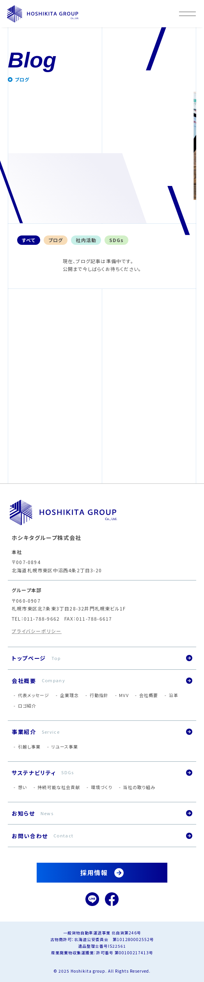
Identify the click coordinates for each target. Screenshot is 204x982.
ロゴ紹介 (27, 705)
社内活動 (86, 240)
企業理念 (69, 695)
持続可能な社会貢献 (58, 787)
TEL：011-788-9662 (36, 618)
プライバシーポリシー (37, 631)
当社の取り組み (139, 787)
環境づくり (102, 787)
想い (22, 787)
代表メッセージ (34, 695)
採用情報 (94, 872)
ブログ (55, 240)
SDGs (116, 240)
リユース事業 (64, 746)
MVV (123, 695)
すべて (28, 240)
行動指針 (99, 695)
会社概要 (148, 695)
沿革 (173, 695)
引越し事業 (29, 746)
